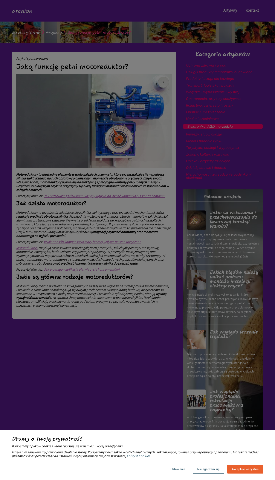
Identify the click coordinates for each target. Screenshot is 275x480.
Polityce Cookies (138, 456)
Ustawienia (178, 469)
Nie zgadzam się (208, 469)
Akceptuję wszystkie (245, 469)
